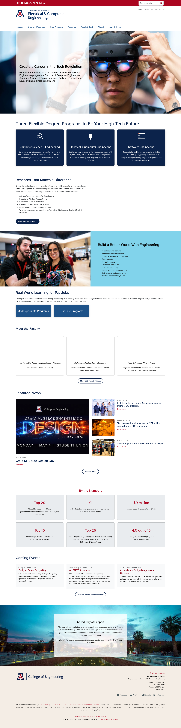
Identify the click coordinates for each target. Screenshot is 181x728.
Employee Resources (157, 673)
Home (139, 9)
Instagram (160, 695)
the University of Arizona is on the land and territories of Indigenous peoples (69, 704)
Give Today (148, 9)
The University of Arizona (109, 719)
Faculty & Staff (87, 27)
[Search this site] (149, 3)
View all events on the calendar (90, 595)
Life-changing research (27, 221)
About (20, 27)
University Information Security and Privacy (90, 716)
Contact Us (159, 9)
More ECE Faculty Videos (90, 381)
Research (72, 27)
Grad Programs (56, 27)
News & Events (115, 27)
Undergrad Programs (36, 27)
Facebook (124, 695)
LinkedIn (147, 695)
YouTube (136, 695)
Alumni (101, 27)
